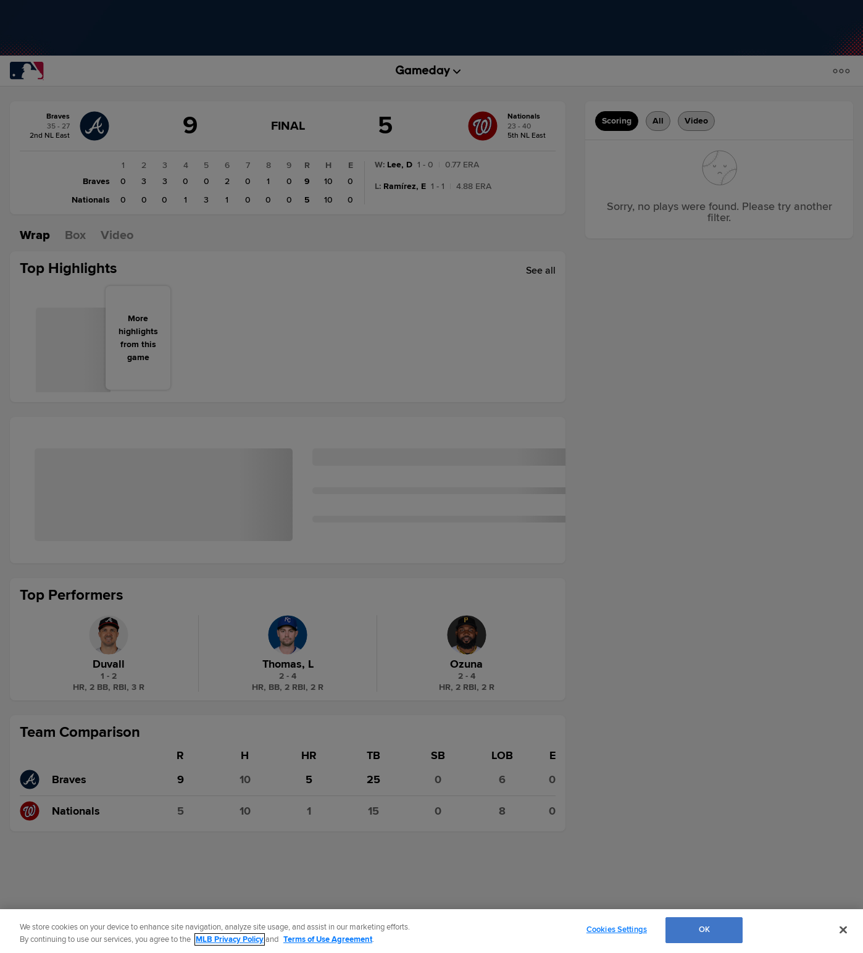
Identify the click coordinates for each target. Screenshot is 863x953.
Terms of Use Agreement (327, 939)
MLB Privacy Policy (230, 939)
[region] (431, 931)
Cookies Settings (616, 929)
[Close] (843, 929)
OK (704, 929)
